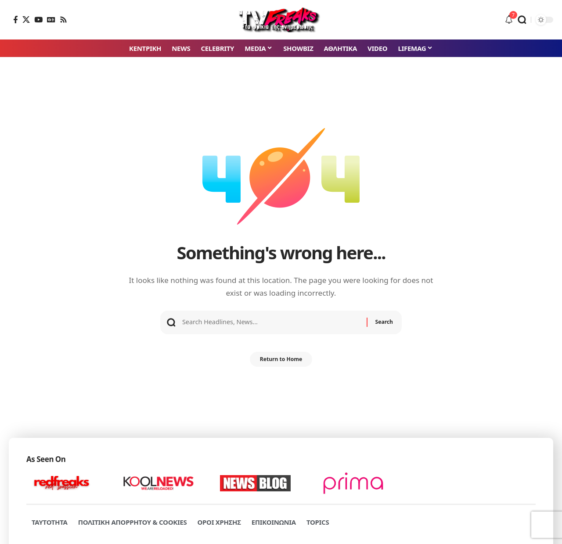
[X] (26, 19)
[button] (522, 19)
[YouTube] (38, 19)
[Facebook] (15, 19)
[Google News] (51, 19)
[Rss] (63, 19)
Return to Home (281, 362)
